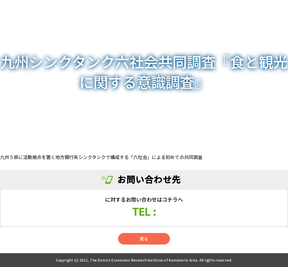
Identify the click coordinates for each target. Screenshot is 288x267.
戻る (144, 239)
